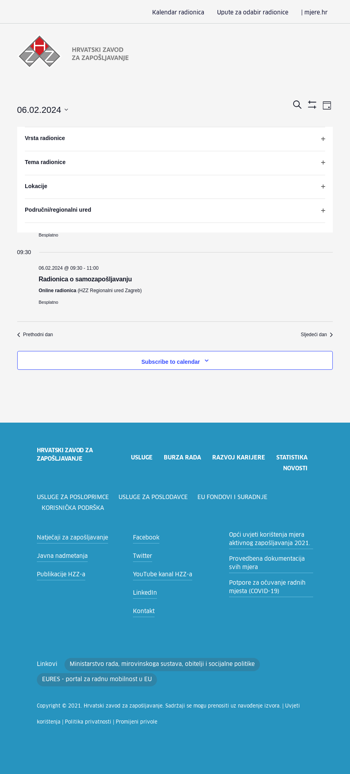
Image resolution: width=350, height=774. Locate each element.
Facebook (145, 537)
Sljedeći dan (317, 334)
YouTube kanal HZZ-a (160, 574)
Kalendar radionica (191, 13)
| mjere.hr (316, 13)
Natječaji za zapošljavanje (69, 537)
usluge (140, 457)
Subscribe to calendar (170, 361)
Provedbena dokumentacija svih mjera (268, 562)
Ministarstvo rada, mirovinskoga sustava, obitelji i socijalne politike (149, 663)
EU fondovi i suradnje (236, 496)
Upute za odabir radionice (260, 13)
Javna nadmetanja (59, 555)
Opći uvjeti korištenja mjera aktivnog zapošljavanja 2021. (265, 538)
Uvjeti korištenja (271, 705)
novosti (295, 468)
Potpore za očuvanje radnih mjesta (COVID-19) (263, 586)
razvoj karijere (237, 457)
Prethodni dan (35, 334)
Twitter (141, 555)
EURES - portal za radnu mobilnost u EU (92, 679)
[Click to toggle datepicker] (42, 109)
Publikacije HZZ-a (59, 574)
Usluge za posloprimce (74, 496)
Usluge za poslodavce (156, 496)
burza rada (181, 457)
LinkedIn (143, 592)
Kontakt (142, 611)
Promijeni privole (81, 721)
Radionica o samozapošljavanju (85, 278)
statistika (292, 457)
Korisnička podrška (73, 507)
